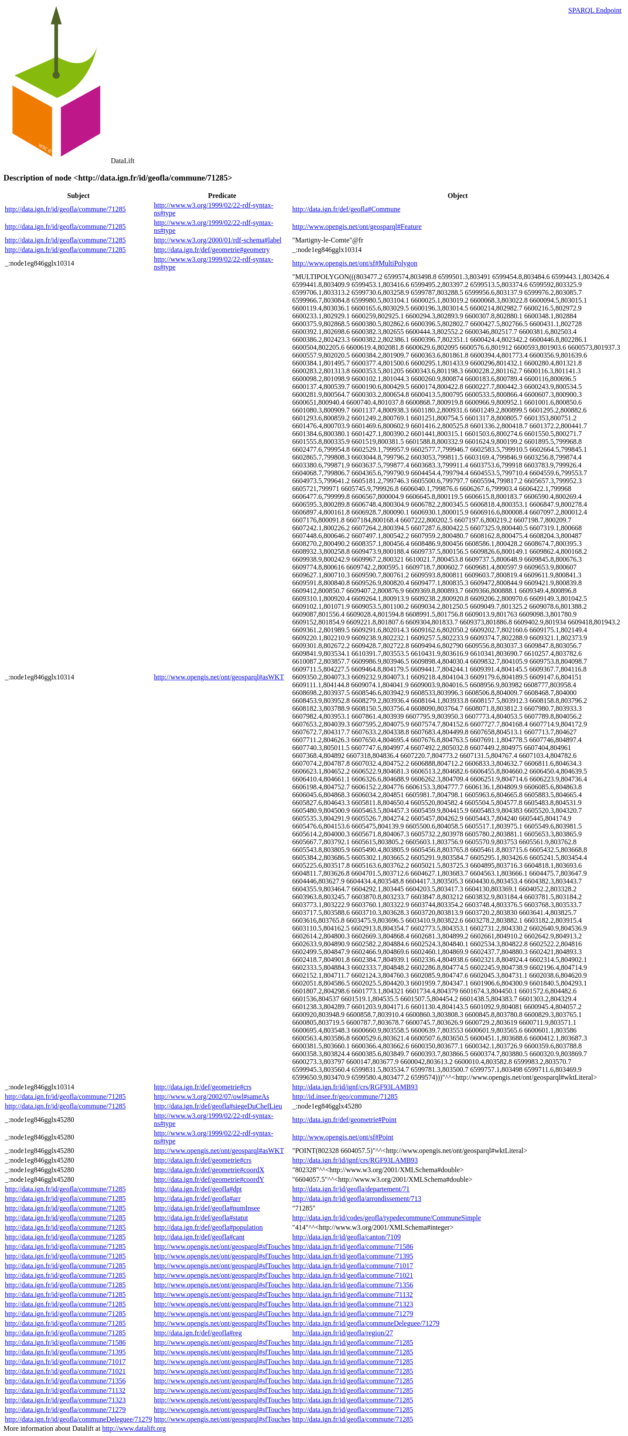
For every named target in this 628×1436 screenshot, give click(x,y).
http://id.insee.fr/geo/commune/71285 (345, 1096)
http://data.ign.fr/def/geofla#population (208, 1227)
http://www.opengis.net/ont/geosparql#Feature (357, 226)
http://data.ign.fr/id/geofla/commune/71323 (352, 1304)
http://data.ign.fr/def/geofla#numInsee (207, 1208)
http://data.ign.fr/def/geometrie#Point (344, 1119)
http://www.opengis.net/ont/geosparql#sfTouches (222, 1246)
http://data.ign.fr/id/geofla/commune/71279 (352, 1313)
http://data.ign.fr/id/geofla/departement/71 (351, 1189)
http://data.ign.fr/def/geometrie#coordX (209, 1169)
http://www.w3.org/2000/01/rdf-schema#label (218, 240)
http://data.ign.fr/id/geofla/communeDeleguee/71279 (366, 1323)
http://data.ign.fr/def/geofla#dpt (198, 1189)
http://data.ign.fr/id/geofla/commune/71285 (65, 209)
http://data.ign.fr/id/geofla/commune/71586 (352, 1246)
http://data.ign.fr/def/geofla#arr (197, 1198)
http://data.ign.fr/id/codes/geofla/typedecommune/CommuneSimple (386, 1217)
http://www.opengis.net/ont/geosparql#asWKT (219, 677)
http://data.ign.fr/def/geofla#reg (198, 1333)
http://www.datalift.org (134, 1428)
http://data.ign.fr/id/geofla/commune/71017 (352, 1265)
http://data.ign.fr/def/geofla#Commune (346, 209)
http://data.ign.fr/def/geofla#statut (201, 1217)
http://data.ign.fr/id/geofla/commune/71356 (352, 1285)
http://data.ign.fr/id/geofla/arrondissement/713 (356, 1198)
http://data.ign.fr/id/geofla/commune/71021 (352, 1275)
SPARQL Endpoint (594, 10)
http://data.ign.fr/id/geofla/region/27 (342, 1333)
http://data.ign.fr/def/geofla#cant (199, 1237)
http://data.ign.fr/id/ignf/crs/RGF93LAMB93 (355, 1087)
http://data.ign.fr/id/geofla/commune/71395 (352, 1256)
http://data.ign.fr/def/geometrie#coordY (209, 1179)
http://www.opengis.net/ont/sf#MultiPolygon (354, 263)
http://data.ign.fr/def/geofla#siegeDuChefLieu (218, 1106)
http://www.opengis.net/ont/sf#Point (342, 1137)
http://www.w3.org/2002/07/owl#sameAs (211, 1096)
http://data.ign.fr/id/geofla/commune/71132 (352, 1294)
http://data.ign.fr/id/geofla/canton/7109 (346, 1237)
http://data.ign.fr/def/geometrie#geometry (212, 249)
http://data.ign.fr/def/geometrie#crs (203, 1087)
